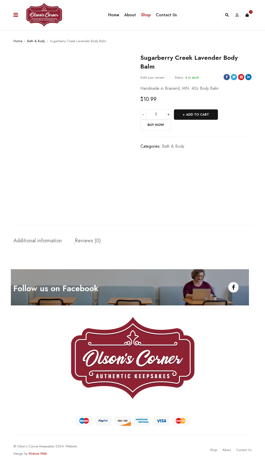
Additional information (37, 241)
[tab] (37, 241)
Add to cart (197, 114)
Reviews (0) (88, 241)
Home (17, 41)
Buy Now (156, 124)
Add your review (152, 77)
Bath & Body (36, 41)
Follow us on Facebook (55, 288)
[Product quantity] (156, 114)
